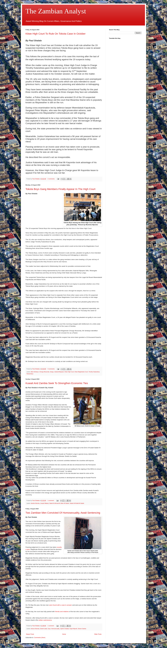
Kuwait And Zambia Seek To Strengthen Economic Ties (57, 383)
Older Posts (97, 634)
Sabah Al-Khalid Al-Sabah (77, 503)
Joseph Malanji (44, 503)
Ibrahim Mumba (35, 503)
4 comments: (51, 369)
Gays (49, 628)
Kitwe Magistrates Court (81, 371)
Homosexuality (55, 628)
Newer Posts (30, 634)
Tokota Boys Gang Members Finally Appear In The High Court (60, 189)
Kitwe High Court (69, 371)
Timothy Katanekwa (94, 371)
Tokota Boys (29, 373)
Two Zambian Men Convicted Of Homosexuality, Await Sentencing (63, 512)
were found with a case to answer (60, 605)
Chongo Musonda (44, 371)
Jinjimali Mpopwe (59, 371)
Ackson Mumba (35, 628)
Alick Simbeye (35, 371)
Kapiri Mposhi (73, 628)
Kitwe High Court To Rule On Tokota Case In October (56, 33)
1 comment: (51, 500)
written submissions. (45, 620)
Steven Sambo (82, 628)
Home (64, 634)
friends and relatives (62, 611)
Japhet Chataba (64, 628)
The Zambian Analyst (56, 11)
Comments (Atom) (39, 637)
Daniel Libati (43, 628)
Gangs (52, 371)
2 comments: (51, 179)
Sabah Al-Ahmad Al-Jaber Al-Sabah (59, 503)
